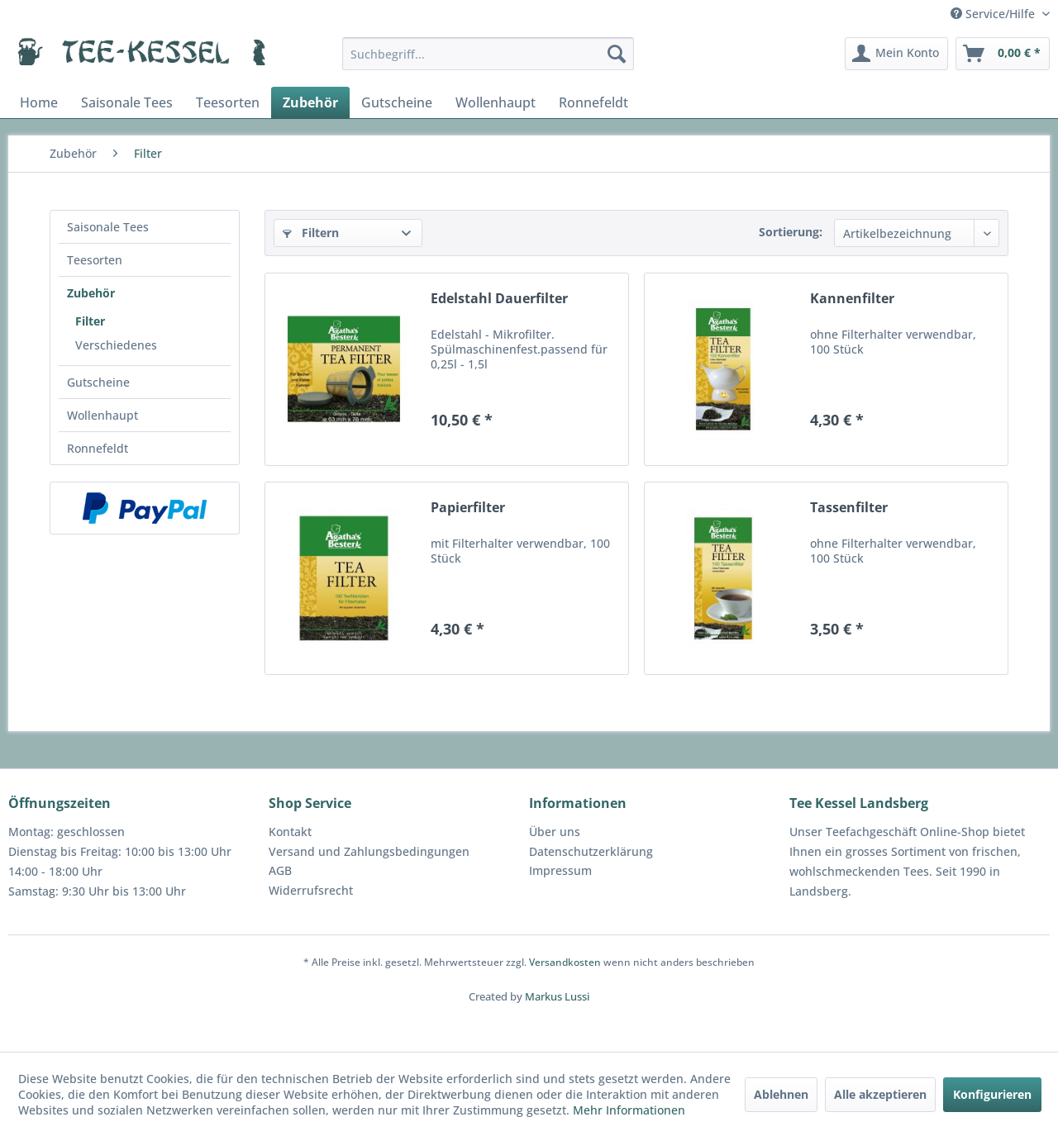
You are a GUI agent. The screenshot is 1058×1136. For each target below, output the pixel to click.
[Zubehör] (310, 102)
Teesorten (94, 260)
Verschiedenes (116, 345)
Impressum (560, 870)
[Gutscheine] (397, 102)
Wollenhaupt (102, 415)
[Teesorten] (227, 102)
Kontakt (290, 831)
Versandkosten (565, 962)
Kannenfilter (852, 298)
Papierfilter (468, 507)
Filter (90, 321)
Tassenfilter (849, 507)
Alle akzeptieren (880, 1094)
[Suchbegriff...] (488, 53)
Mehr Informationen (629, 1110)
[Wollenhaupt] (495, 102)
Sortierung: (790, 232)
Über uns (554, 831)
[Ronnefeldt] (593, 102)
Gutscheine (98, 382)
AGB (280, 870)
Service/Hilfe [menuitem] (994, 13)
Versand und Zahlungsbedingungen (369, 851)
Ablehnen (781, 1094)
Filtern (311, 232)
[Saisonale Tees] (126, 102)
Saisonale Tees (108, 227)
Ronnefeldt (97, 448)
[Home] (38, 102)
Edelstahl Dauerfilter (499, 298)
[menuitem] (488, 53)
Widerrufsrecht (311, 890)
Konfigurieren (992, 1094)
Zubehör (91, 293)
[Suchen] (616, 53)
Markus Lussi (557, 996)
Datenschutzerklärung (591, 851)
